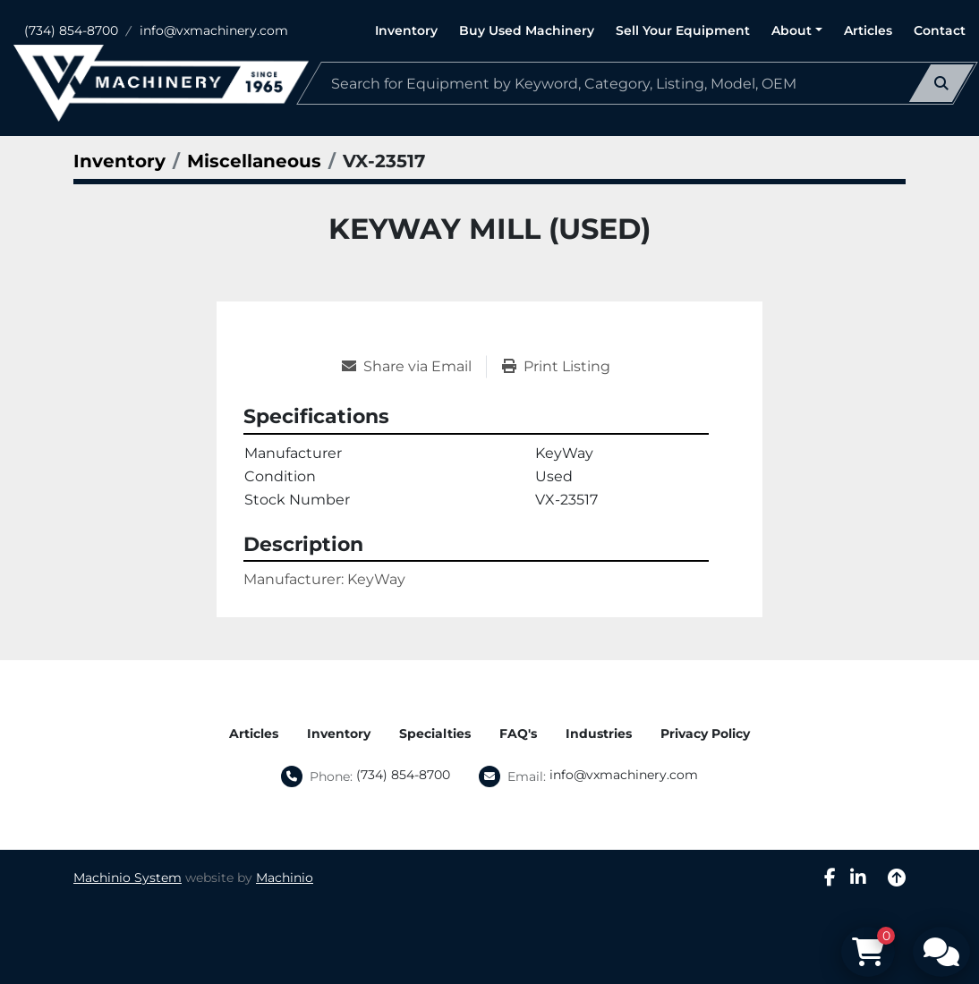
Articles (868, 30)
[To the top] (897, 877)
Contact (940, 30)
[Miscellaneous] (254, 161)
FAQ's (518, 733)
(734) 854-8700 (71, 30)
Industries (599, 733)
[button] (796, 31)
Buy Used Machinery (526, 30)
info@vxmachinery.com (214, 30)
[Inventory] (119, 161)
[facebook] (830, 877)
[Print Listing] (556, 366)
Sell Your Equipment (683, 30)
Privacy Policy (705, 733)
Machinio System (127, 877)
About (791, 30)
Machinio (284, 877)
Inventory (406, 30)
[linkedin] (858, 877)
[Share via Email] (414, 366)
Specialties (435, 733)
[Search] (637, 83)
